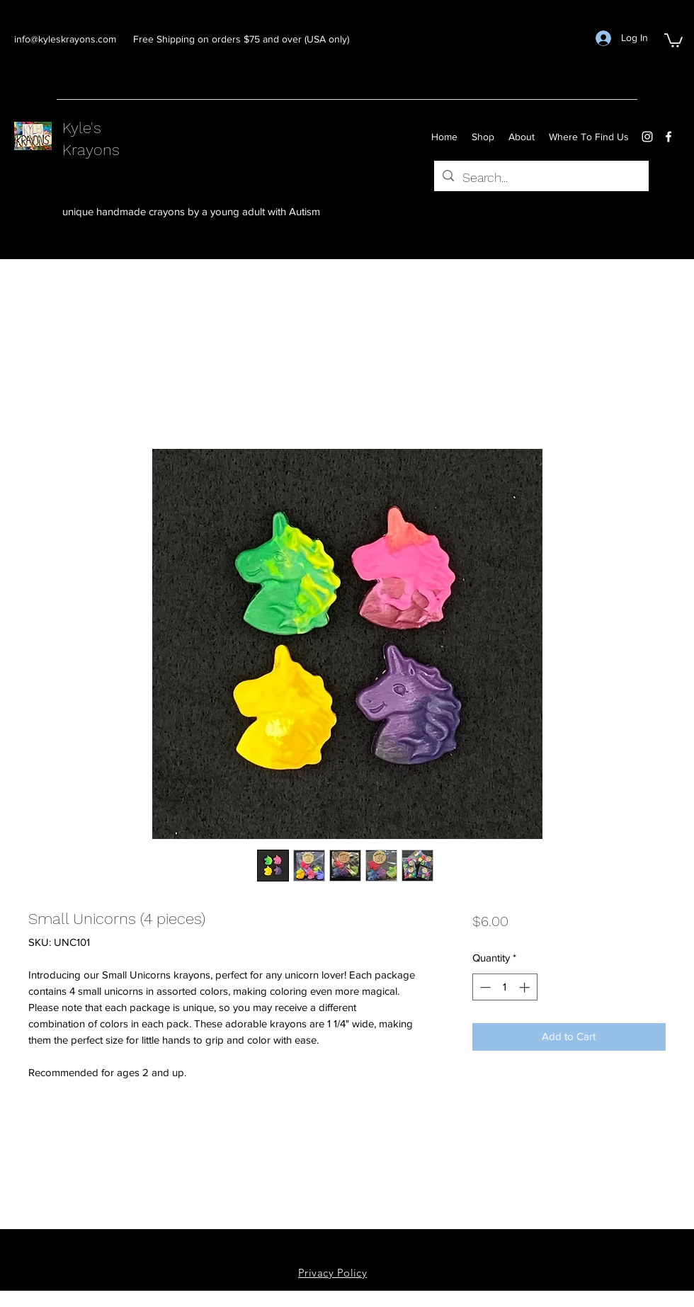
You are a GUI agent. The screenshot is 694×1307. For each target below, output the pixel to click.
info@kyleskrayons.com (65, 39)
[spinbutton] (504, 987)
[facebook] (668, 137)
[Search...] (540, 178)
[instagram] (647, 137)
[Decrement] (484, 987)
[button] (673, 39)
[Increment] (525, 987)
